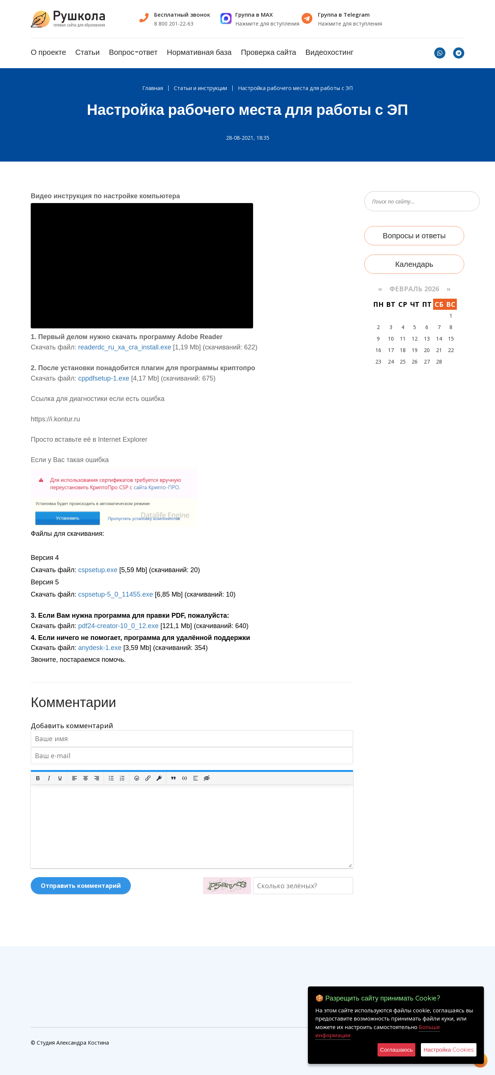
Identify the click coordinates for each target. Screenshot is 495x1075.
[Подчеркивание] (60, 778)
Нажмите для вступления (267, 23)
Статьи (87, 52)
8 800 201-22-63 (173, 23)
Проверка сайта (268, 52)
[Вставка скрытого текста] (206, 778)
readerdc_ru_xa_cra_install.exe (124, 347)
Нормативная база (199, 52)
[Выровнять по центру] (85, 778)
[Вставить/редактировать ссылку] (147, 778)
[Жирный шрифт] (37, 778)
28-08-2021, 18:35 (247, 137)
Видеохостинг (329, 52)
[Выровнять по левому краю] (74, 778)
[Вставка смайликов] (136, 778)
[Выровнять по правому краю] (96, 778)
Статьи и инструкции (200, 88)
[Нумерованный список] (122, 778)
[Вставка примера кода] (184, 778)
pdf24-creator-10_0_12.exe (118, 626)
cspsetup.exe (97, 570)
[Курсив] (48, 778)
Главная (152, 88)
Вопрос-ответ (133, 52)
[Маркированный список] (111, 778)
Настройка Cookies (448, 1049)
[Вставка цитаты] (173, 778)
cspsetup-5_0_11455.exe (115, 594)
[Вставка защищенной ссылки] (159, 778)
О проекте (48, 52)
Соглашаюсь (396, 1049)
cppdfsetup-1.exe (103, 378)
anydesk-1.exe (100, 647)
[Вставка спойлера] (195, 778)
